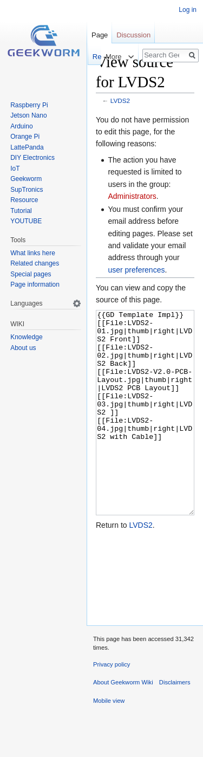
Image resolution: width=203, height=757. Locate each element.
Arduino (21, 126)
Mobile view (109, 741)
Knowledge (26, 337)
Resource (24, 200)
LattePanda (26, 147)
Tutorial (21, 211)
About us (23, 348)
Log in (188, 10)
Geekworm (26, 179)
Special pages (30, 274)
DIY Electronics (32, 157)
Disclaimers (175, 723)
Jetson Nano (28, 115)
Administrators (132, 196)
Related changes (34, 263)
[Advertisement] (145, 616)
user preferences (136, 270)
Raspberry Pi (29, 105)
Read (92, 57)
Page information (35, 284)
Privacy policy (111, 705)
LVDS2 (120, 100)
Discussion (133, 35)
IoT (14, 168)
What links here (32, 253)
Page (99, 35)
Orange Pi (25, 136)
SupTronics (26, 189)
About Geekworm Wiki (123, 723)
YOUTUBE (26, 221)
